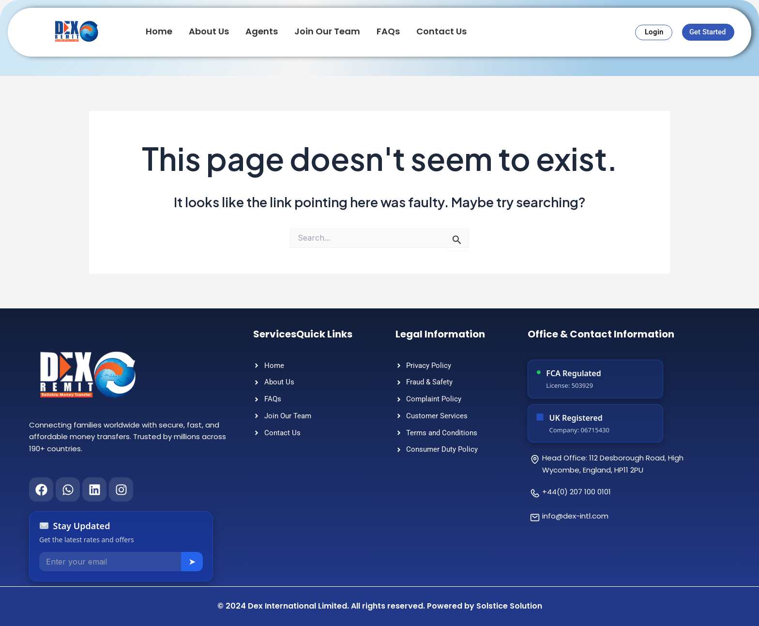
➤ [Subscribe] (192, 561)
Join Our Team (327, 31)
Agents (261, 31)
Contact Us (441, 31)
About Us (209, 31)
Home (159, 31)
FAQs (388, 31)
